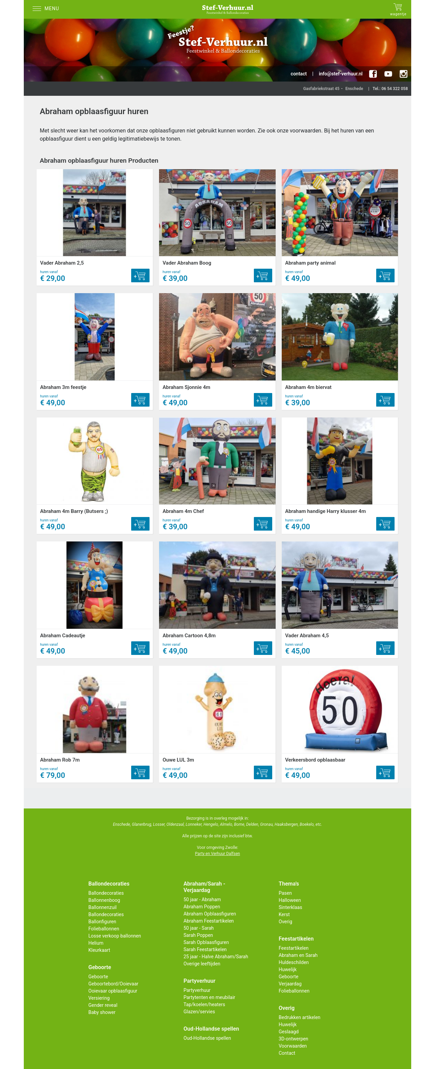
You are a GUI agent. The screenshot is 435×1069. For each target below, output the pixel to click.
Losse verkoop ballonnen (114, 936)
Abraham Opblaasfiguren (210, 913)
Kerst (284, 914)
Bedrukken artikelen (299, 1017)
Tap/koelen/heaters (204, 1004)
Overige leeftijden (202, 963)
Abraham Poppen (202, 906)
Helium (95, 943)
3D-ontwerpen (293, 1038)
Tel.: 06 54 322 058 (390, 88)
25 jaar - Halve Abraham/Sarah (216, 956)
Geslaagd (289, 1031)
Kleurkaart (99, 950)
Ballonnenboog (104, 900)
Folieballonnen (103, 928)
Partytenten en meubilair (209, 997)
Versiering (99, 998)
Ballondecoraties (106, 893)
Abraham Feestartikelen (209, 921)
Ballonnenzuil (102, 907)
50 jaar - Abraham (202, 899)
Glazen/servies (199, 1011)
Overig (285, 921)
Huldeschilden (294, 962)
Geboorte (98, 976)
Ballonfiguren (102, 921)
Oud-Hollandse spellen (207, 1038)
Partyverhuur (197, 990)
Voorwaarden (293, 1046)
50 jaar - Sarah (199, 928)
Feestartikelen (294, 948)
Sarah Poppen (198, 935)
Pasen (285, 893)
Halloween (290, 900)
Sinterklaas (290, 907)
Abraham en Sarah (298, 955)
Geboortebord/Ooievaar (113, 983)
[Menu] (47, 9)
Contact (287, 1053)
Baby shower (102, 1012)
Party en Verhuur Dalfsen (217, 853)
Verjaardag (290, 983)
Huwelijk (288, 969)
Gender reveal (102, 1005)
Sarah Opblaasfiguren (206, 942)
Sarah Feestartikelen (205, 949)
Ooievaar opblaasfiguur (112, 991)
